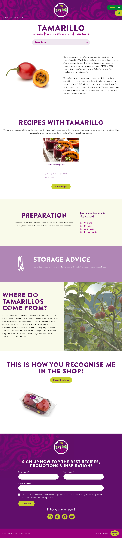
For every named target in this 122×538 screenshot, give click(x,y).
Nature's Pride (115, 533)
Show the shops (61, 380)
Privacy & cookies (24, 533)
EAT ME (61, 10)
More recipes (61, 186)
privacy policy (47, 498)
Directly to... (41, 42)
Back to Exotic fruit (14, 18)
